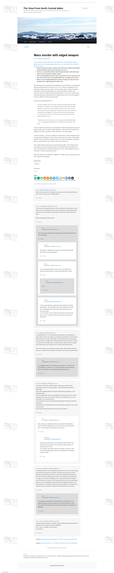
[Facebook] (54, 178)
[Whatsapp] (41, 178)
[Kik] (72, 178)
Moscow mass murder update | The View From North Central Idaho (59, 539)
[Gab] (35, 178)
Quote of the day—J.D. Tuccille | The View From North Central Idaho (59, 543)
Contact (50, 41)
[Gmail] (63, 178)
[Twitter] (57, 178)
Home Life (59, 180)
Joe (49, 58)
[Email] (50, 178)
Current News (47, 180)
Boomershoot (58, 87)
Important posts (32, 41)
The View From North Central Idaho (43, 8)
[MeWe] (38, 178)
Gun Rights (53, 180)
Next (89, 46)
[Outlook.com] (66, 178)
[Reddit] (44, 178)
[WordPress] (69, 178)
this (51, 100)
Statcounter (5, 572)
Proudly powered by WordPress (57, 565)
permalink (73, 180)
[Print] (47, 178)
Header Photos (42, 41)
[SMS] (60, 178)
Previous (26, 46)
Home (25, 41)
